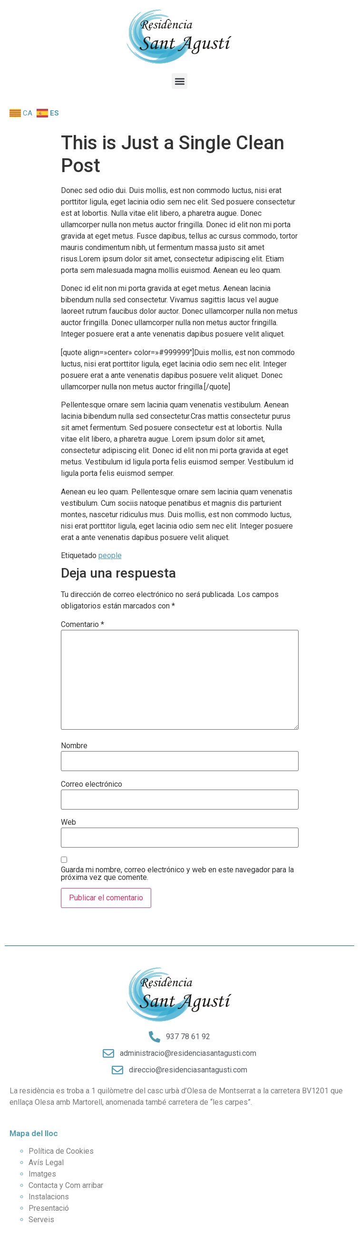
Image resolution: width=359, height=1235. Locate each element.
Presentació (49, 1208)
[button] (179, 81)
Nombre (74, 746)
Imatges (42, 1173)
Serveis (41, 1219)
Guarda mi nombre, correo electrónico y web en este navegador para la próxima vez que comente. (177, 873)
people (110, 555)
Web (68, 822)
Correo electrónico (91, 784)
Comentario (82, 624)
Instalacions (49, 1196)
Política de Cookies (61, 1151)
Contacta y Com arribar (66, 1185)
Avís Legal (46, 1162)
